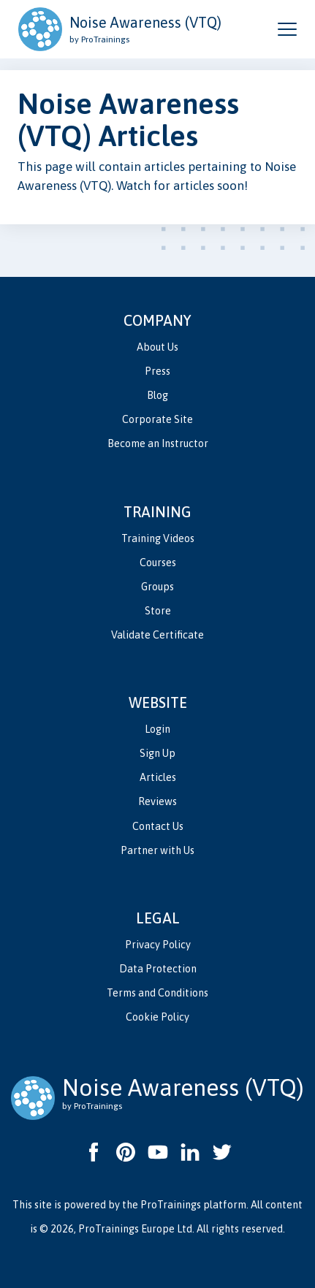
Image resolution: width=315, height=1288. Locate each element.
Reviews (157, 801)
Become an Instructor (157, 443)
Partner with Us (157, 850)
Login (157, 729)
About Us (157, 347)
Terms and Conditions (157, 993)
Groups (157, 586)
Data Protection (158, 969)
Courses (158, 562)
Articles (158, 777)
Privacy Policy (158, 944)
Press (157, 371)
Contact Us (157, 826)
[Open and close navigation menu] (287, 29)
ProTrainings (170, 1205)
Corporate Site (157, 419)
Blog (157, 395)
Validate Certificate (157, 635)
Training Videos (157, 538)
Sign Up (157, 753)
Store (158, 611)
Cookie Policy (157, 1017)
